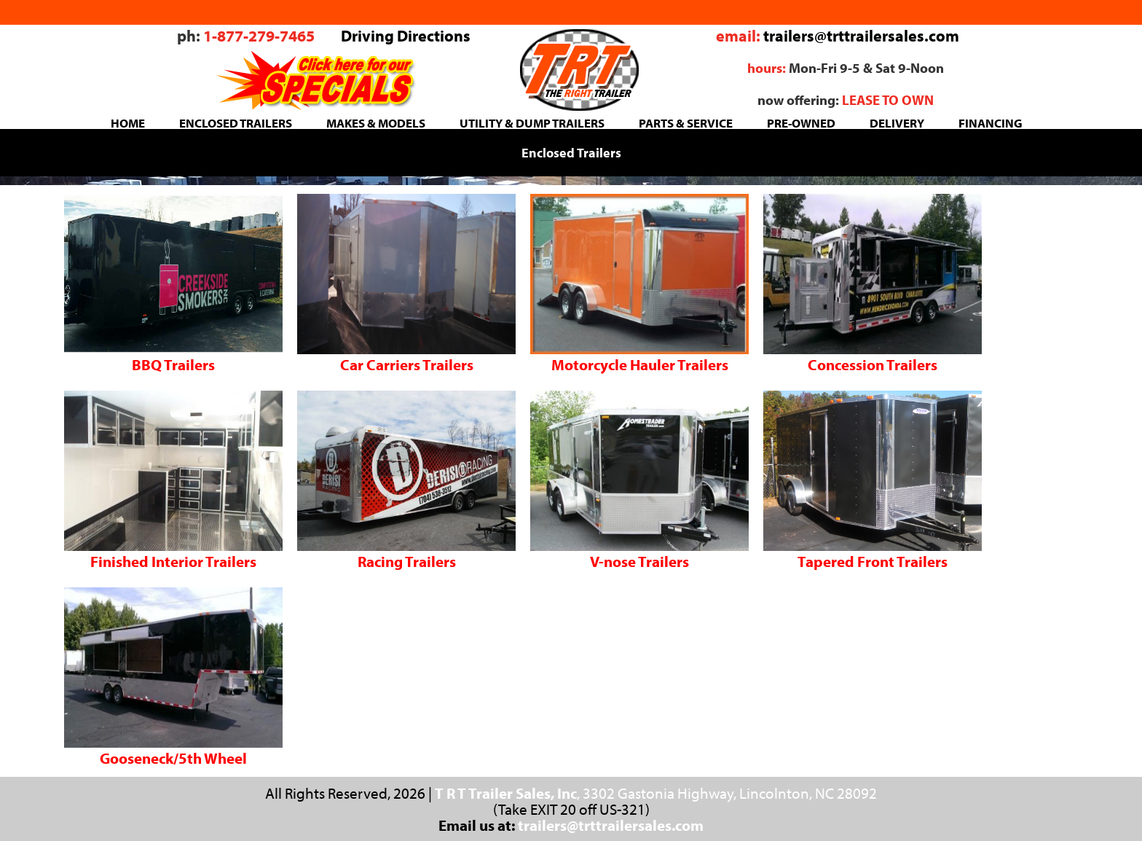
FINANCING (990, 122)
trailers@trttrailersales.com (861, 36)
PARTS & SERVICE (686, 122)
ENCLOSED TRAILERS (235, 122)
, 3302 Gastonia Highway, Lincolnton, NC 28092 (656, 792)
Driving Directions (405, 36)
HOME (128, 122)
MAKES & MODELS (375, 122)
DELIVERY (897, 122)
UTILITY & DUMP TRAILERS (532, 122)
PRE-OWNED (801, 122)
